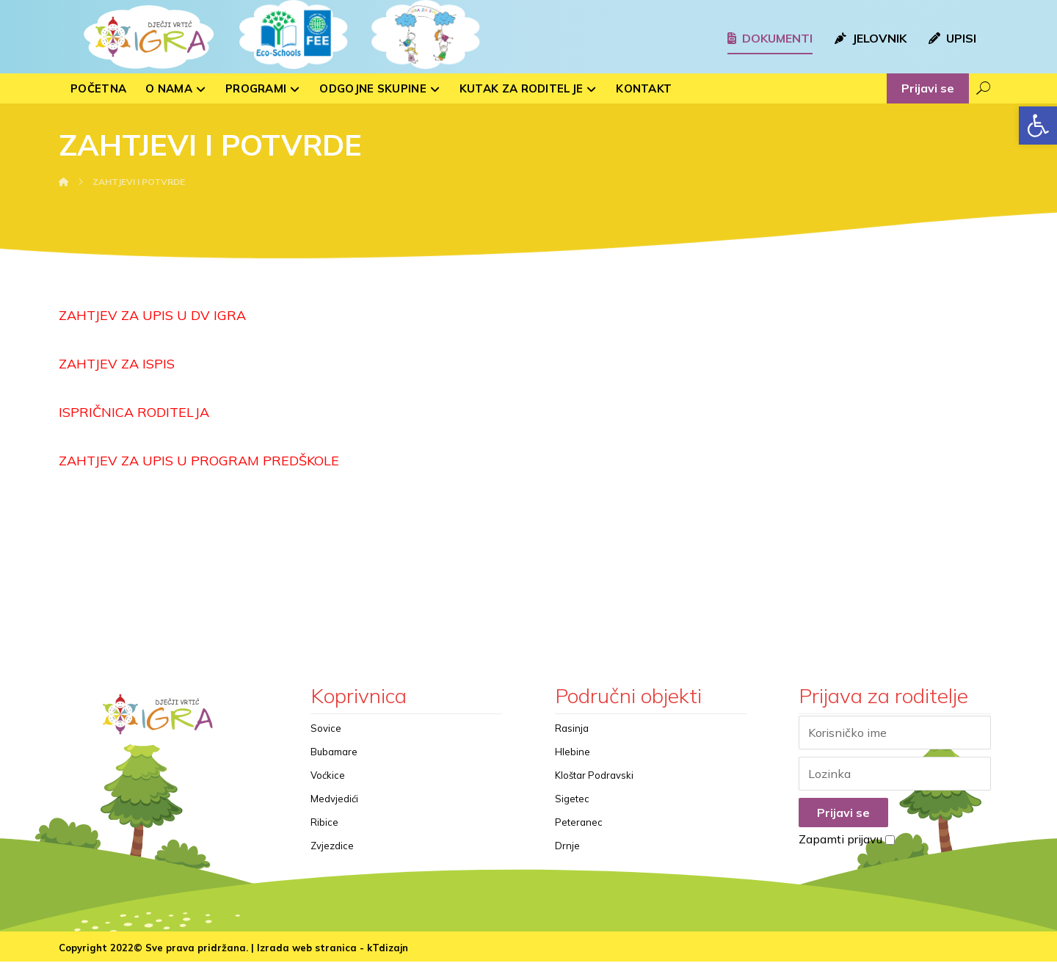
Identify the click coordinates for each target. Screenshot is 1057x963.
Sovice (325, 729)
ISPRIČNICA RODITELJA (134, 412)
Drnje (567, 846)
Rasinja (572, 729)
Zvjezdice (332, 846)
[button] (1038, 125)
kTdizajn (387, 949)
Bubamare (333, 752)
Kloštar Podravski (594, 776)
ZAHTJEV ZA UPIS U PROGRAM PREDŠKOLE (199, 460)
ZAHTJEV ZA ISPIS (117, 363)
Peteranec (579, 823)
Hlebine (572, 752)
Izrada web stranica (307, 949)
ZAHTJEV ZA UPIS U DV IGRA (152, 315)
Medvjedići (334, 799)
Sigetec (572, 799)
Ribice (324, 823)
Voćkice (327, 776)
